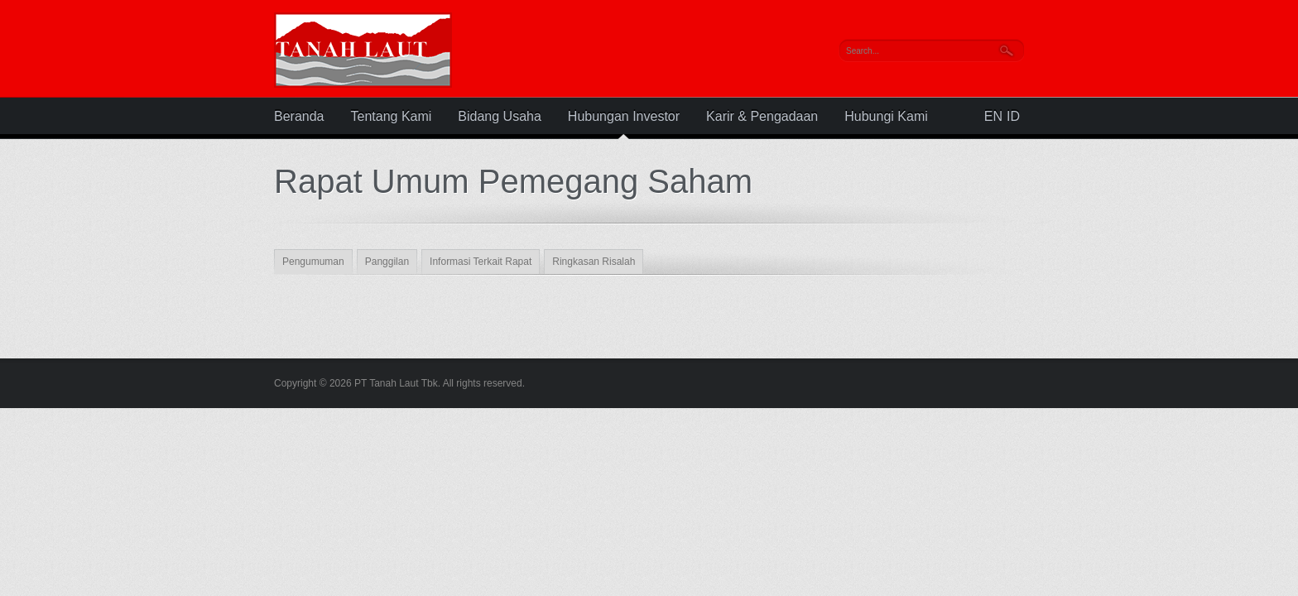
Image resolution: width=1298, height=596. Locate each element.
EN (993, 116)
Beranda (299, 116)
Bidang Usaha (499, 116)
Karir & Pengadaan (762, 116)
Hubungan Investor (624, 116)
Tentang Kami (391, 116)
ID (1013, 116)
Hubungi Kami (886, 116)
